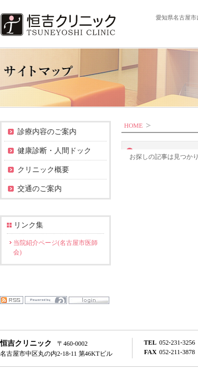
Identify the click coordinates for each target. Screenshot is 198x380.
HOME (133, 125)
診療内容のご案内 (47, 132)
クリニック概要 (43, 170)
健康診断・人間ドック (54, 151)
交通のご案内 (39, 189)
